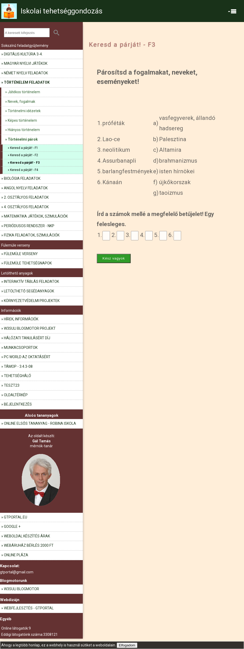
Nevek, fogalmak (21, 101)
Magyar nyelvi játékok (25, 63)
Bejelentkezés (18, 404)
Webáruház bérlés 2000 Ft (29, 545)
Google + (12, 526)
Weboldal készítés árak (27, 536)
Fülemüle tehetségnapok (28, 263)
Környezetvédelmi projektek (32, 301)
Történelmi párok (23, 139)
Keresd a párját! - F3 (25, 162)
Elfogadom (127, 645)
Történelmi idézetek (24, 111)
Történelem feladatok (27, 82)
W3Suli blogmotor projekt (30, 328)
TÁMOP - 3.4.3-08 (18, 366)
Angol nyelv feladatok (26, 188)
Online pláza (16, 555)
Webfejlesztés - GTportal (29, 608)
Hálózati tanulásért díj (27, 338)
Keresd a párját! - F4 (24, 170)
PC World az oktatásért (27, 357)
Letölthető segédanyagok (29, 291)
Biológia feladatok (22, 178)
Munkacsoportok (21, 347)
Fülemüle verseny (21, 254)
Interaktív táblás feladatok (31, 281)
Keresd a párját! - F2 (24, 155)
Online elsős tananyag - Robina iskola (40, 423)
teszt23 (11, 385)
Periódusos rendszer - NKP (29, 226)
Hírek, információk (21, 319)
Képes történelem (22, 120)
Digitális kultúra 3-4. (23, 54)
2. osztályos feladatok (26, 197)
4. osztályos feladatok (26, 207)
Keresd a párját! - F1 (24, 148)
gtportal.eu (15, 517)
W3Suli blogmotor (21, 589)
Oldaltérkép (16, 395)
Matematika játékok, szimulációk (36, 216)
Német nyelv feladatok (26, 73)
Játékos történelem (24, 92)
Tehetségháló (17, 376)
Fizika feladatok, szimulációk (32, 235)
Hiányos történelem (24, 130)
